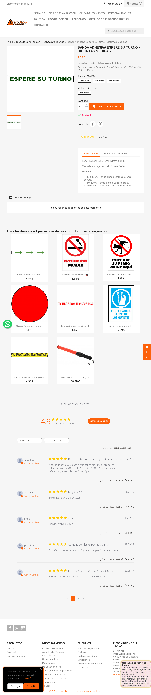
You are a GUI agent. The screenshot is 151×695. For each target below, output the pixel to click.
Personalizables (119, 13)
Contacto (41, 25)
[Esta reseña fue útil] (126, 480)
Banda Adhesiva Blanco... (29, 274)
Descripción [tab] (91, 153)
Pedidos (82, 652)
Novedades (12, 652)
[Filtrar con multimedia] (56, 440)
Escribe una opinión (99, 421)
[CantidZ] (81, 106)
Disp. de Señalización (62, 13)
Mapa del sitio (49, 682)
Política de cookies (51, 666)
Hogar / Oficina (58, 19)
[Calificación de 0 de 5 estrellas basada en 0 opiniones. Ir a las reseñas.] (94, 137)
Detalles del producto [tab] (115, 153)
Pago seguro (48, 662)
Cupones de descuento (90, 663)
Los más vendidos (16, 656)
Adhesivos (79, 19)
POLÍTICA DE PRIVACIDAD (54, 674)
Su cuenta (84, 643)
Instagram (23, 628)
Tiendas (46, 685)
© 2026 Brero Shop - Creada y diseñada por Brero (75, 691)
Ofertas (11, 648)
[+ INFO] (26, 678)
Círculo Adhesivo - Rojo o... (29, 325)
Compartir (93, 124)
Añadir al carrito (106, 106)
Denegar (15, 686)
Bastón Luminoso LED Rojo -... (75, 377)
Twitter (17, 628)
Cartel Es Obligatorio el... (121, 325)
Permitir (31, 686)
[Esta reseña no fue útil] (131, 480)
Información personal (88, 648)
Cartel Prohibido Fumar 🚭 (75, 274)
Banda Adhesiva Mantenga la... (29, 377)
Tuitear (100, 124)
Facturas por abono (87, 656)
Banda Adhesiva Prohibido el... (75, 325)
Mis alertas (83, 667)
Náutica (39, 19)
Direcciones (84, 659)
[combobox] (29, 440)
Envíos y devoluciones (53, 648)
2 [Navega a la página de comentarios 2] (78, 598)
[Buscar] (124, 31)
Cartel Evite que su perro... (121, 274)
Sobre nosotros (50, 659)
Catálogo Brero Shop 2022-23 (109, 19)
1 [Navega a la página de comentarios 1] (72, 598)
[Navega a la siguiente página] (83, 598)
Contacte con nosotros (54, 678)
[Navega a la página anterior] (67, 598)
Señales (39, 13)
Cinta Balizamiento (92, 13)
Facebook (10, 628)
